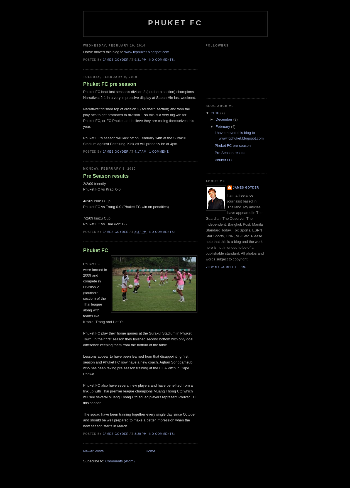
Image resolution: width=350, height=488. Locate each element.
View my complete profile (230, 267)
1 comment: (159, 151)
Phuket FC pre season (109, 84)
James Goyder (246, 187)
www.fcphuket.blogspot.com (146, 52)
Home (150, 451)
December (224, 119)
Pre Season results (106, 176)
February (223, 127)
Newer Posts (93, 451)
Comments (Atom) (119, 461)
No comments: (162, 59)
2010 (216, 113)
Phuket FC (175, 23)
